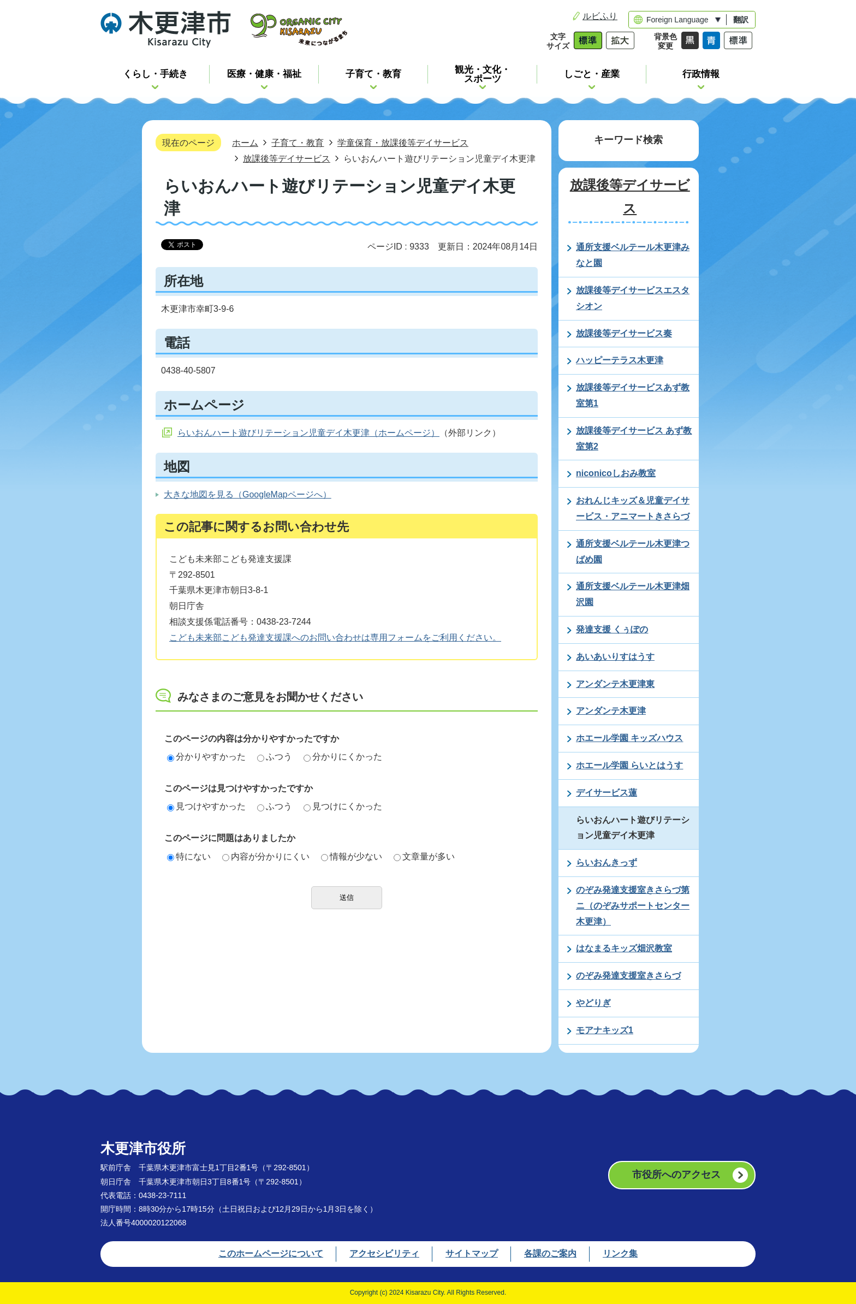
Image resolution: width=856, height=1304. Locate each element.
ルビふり (599, 16)
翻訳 (740, 19)
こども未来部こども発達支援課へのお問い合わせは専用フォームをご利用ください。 (335, 637)
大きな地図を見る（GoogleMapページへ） (247, 494)
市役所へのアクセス (676, 1174)
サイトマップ (471, 1253)
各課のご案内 (550, 1253)
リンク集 (620, 1253)
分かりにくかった (343, 756)
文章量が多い (424, 856)
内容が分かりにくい (266, 856)
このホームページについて (270, 1253)
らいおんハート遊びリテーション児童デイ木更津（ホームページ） (308, 432)
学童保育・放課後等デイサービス (402, 142)
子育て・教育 (297, 142)
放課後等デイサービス (286, 158)
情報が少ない (351, 856)
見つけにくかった (343, 806)
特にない (189, 856)
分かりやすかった (206, 756)
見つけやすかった (206, 806)
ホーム (245, 142)
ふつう (274, 756)
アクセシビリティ (384, 1253)
